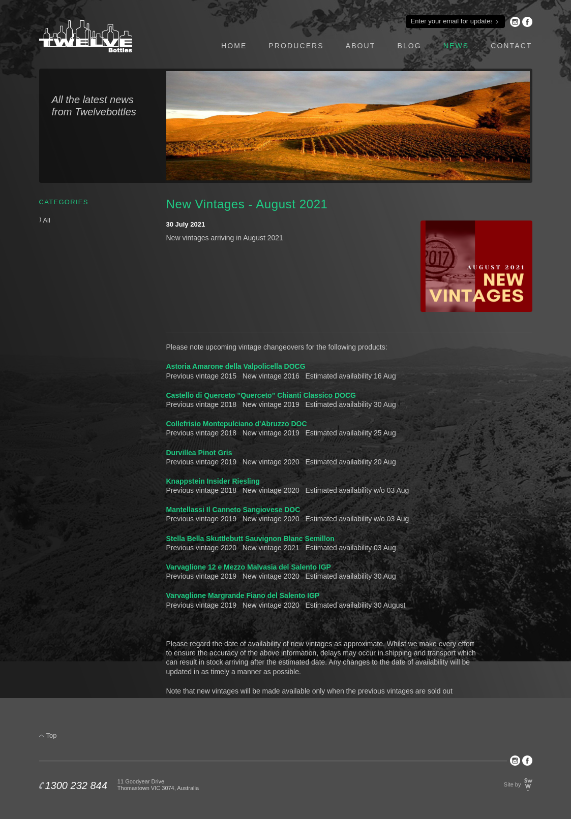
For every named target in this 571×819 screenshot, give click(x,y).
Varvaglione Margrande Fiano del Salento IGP (243, 595)
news (456, 46)
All (44, 220)
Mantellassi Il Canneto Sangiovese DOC (233, 510)
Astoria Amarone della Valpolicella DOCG (236, 366)
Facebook (527, 22)
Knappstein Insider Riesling (213, 481)
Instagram (515, 22)
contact (511, 46)
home (234, 46)
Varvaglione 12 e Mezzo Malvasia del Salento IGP (248, 567)
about (361, 46)
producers (295, 46)
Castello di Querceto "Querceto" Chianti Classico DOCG (261, 395)
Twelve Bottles (85, 36)
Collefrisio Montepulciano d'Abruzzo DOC (236, 424)
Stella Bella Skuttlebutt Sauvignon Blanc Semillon (250, 538)
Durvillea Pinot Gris (199, 453)
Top (51, 735)
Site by (512, 784)
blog (409, 46)
